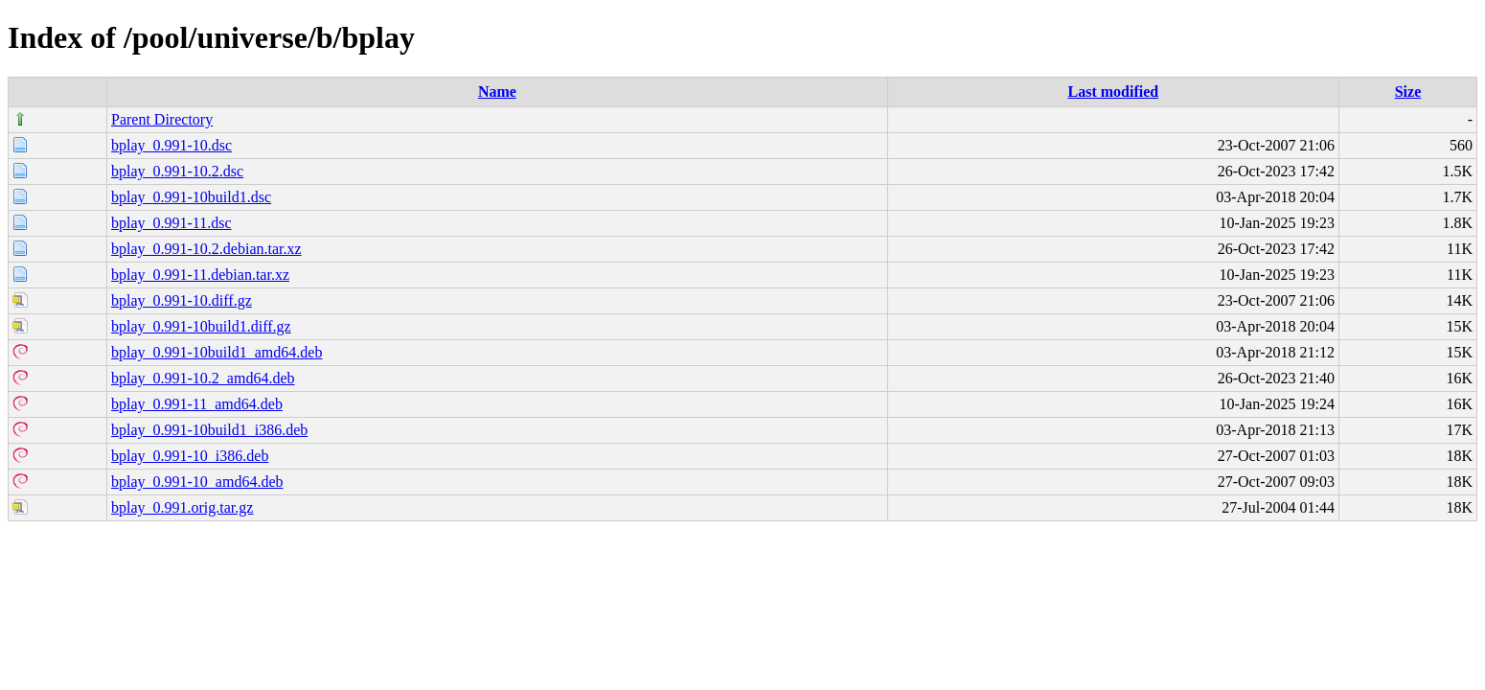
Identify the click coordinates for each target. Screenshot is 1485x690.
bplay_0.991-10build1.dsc (191, 197)
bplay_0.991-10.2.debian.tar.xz (206, 249)
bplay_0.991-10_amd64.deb (197, 481)
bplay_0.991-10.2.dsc (177, 171)
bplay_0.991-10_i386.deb (189, 456)
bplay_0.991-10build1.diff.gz (201, 326)
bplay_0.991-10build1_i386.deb (209, 430)
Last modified (1113, 91)
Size (1408, 91)
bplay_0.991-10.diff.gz (181, 300)
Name (497, 91)
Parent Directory (162, 119)
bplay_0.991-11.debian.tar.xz (200, 274)
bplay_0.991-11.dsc (171, 223)
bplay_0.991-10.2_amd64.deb (203, 378)
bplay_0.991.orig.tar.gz (182, 507)
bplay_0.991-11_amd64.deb (197, 404)
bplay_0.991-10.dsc (171, 145)
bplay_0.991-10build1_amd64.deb (216, 352)
